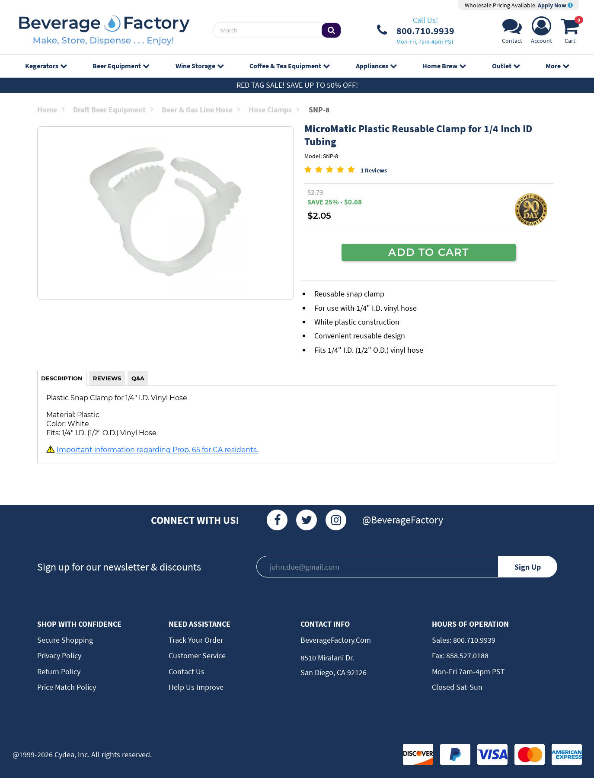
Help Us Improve (196, 687)
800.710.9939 (473, 640)
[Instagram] (336, 520)
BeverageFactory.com (335, 640)
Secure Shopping (65, 640)
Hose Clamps (274, 110)
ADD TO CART (428, 252)
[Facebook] (277, 520)
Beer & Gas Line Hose (201, 110)
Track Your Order (196, 640)
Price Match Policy (66, 687)
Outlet (506, 65)
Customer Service (197, 655)
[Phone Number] (415, 30)
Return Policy (58, 671)
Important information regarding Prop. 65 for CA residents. (157, 450)
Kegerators (46, 65)
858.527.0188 (466, 655)
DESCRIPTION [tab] (62, 378)
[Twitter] (306, 520)
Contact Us (186, 671)
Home (50, 110)
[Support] (512, 32)
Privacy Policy (59, 655)
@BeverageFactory (402, 519)
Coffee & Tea (289, 65)
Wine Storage (200, 65)
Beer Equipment (121, 65)
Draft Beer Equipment (113, 110)
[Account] (541, 32)
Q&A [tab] (137, 378)
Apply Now (555, 5)
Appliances (376, 65)
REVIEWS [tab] (107, 378)
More (557, 65)
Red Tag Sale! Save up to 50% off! (297, 85)
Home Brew (444, 65)
